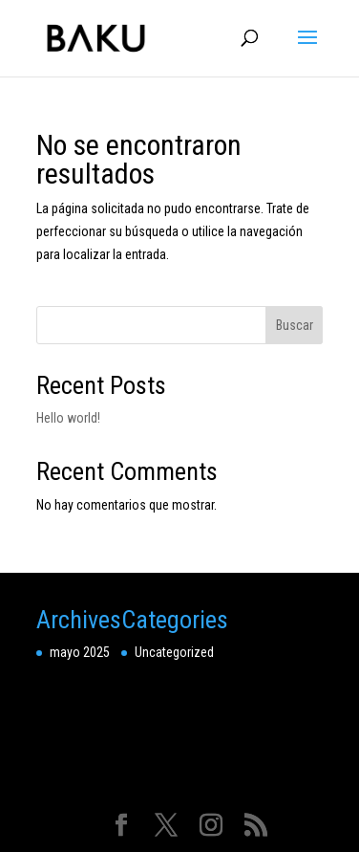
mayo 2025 (80, 652)
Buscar (294, 325)
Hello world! (68, 418)
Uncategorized (174, 652)
